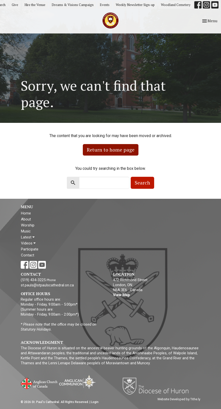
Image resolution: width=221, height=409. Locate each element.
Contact (27, 255)
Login (95, 402)
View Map (121, 295)
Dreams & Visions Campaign (73, 4)
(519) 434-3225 (33, 280)
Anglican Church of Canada (39, 383)
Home (26, 213)
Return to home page (110, 149)
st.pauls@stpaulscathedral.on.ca (47, 285)
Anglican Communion (77, 382)
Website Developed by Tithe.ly (178, 399)
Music (26, 231)
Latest (28, 237)
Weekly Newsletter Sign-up (135, 4)
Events (105, 4)
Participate (29, 249)
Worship (27, 225)
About (26, 219)
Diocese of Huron (157, 386)
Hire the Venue (34, 4)
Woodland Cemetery (176, 4)
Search (142, 182)
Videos (28, 243)
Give (15, 4)
